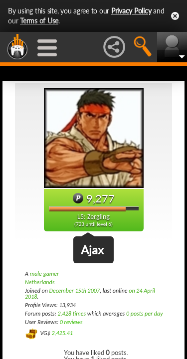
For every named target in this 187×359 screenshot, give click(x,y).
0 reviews (71, 322)
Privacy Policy (131, 10)
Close (175, 16)
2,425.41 (62, 333)
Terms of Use (39, 20)
